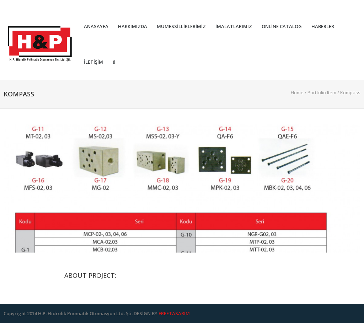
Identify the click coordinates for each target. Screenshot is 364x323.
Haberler (322, 26)
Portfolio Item (321, 92)
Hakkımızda (132, 26)
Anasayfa (96, 26)
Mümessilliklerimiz (181, 26)
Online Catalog (282, 26)
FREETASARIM (174, 313)
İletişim (93, 62)
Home (297, 92)
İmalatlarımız (233, 26)
